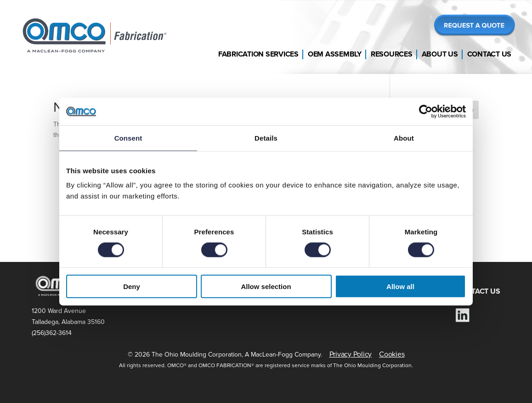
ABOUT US (418, 291)
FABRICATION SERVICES (189, 291)
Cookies (391, 354)
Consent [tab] (128, 138)
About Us (440, 54)
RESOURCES (360, 291)
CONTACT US (478, 291)
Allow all (400, 286)
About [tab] (404, 138)
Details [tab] (266, 138)
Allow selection (266, 286)
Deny (131, 286)
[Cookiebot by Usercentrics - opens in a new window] (425, 111)
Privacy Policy (350, 354)
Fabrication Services (258, 54)
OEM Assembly (335, 54)
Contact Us (489, 54)
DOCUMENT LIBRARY (284, 291)
